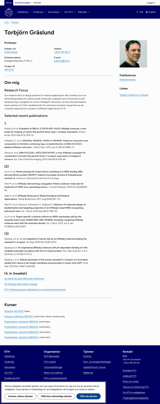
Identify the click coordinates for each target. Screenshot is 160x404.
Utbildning (9, 356)
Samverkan (9, 367)
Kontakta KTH (129, 370)
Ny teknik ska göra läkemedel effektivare (24, 278)
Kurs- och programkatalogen (97, 361)
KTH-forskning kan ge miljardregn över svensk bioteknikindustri (35, 289)
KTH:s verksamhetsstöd (55, 378)
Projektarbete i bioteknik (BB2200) (21, 332)
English (152, 12)
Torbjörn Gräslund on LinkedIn (134, 95)
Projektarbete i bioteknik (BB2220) (21, 327)
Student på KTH (12, 378)
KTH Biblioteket (51, 356)
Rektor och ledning (53, 372)
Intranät (37, 2)
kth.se (9, 2)
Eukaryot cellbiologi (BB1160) (18, 316)
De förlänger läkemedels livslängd (20, 284)
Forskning (9, 361)
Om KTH (8, 372)
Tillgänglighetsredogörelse (135, 398)
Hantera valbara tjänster (20, 396)
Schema (87, 356)
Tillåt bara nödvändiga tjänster (56, 396)
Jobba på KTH (129, 376)
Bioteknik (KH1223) (13, 311)
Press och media (131, 381)
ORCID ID (9, 69)
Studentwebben (23, 2)
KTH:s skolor (50, 361)
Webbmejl (88, 372)
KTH (6, 22)
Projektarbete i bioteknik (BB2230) (21, 337)
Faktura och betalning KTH (136, 387)
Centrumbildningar (53, 367)
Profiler (15, 22)
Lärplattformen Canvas (94, 367)
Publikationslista (127, 79)
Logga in (151, 2)
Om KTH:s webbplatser (134, 392)
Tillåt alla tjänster (88, 396)
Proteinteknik (10, 52)
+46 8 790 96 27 (62, 52)
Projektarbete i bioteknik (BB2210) (21, 321)
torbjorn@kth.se (62, 61)
